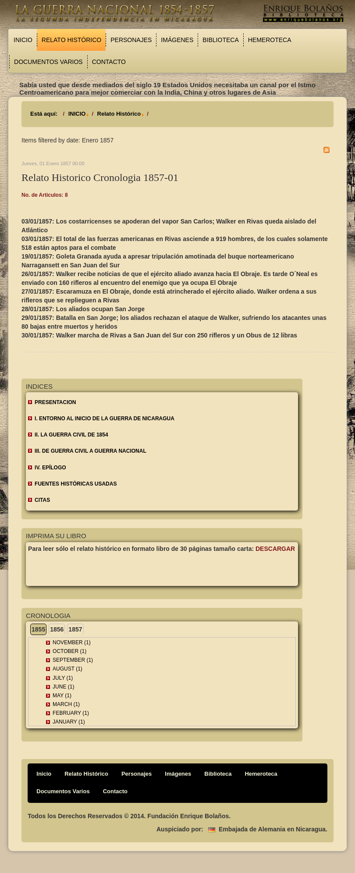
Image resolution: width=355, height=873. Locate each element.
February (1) (71, 713)
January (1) (69, 722)
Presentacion (55, 402)
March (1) (66, 704)
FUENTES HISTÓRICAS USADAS (76, 484)
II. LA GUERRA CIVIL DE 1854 (71, 435)
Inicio (23, 39)
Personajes (131, 39)
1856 (57, 629)
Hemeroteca (269, 39)
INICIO (77, 113)
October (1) (69, 651)
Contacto (109, 61)
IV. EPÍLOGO (50, 468)
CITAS (42, 500)
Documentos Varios (48, 61)
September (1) (73, 660)
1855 (38, 629)
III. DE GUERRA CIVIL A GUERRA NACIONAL (90, 451)
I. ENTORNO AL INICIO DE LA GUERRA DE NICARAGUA (104, 418)
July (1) (63, 678)
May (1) (62, 695)
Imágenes (177, 39)
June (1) (63, 687)
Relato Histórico (71, 39)
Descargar (275, 548)
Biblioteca (220, 39)
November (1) (72, 642)
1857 (75, 629)
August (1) (67, 669)
